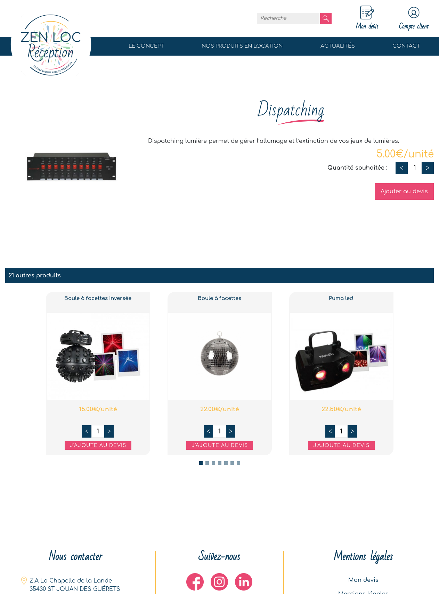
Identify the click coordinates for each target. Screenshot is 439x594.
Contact (406, 46)
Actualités (337, 46)
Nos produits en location (242, 46)
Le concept (146, 46)
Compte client (414, 18)
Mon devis (363, 580)
